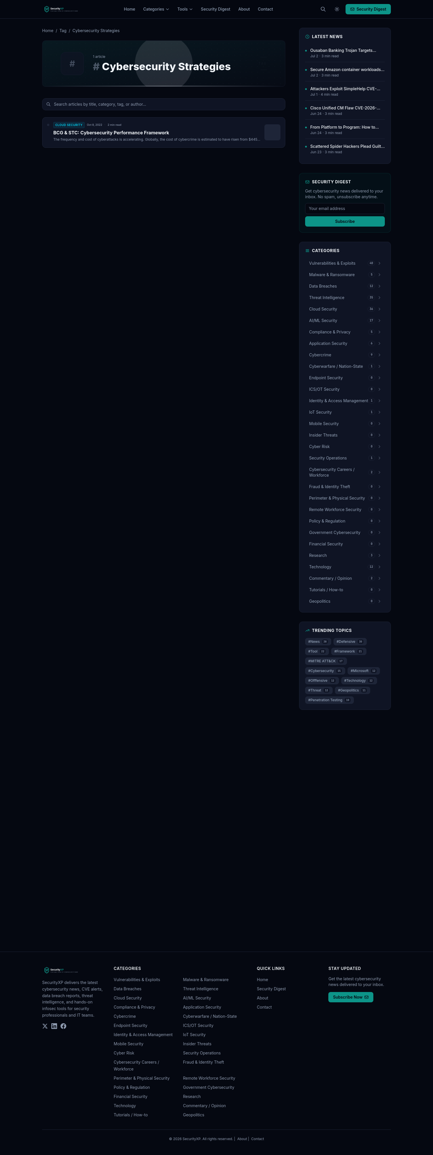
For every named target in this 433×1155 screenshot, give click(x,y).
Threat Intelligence (200, 988)
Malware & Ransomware (206, 979)
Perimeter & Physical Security (142, 1078)
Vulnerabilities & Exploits (137, 979)
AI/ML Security (197, 997)
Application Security (202, 1007)
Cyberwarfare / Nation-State (210, 1016)
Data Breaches (128, 988)
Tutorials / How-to (131, 1114)
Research (192, 1096)
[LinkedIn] (54, 1026)
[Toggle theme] (337, 9)
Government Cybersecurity (208, 1087)
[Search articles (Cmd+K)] (323, 9)
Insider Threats (197, 1043)
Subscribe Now (351, 997)
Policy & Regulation (132, 1087)
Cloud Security (128, 997)
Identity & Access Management (143, 1034)
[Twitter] (45, 1026)
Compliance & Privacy (134, 1007)
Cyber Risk (124, 1052)
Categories (156, 9)
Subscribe (345, 221)
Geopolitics (193, 1114)
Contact (265, 9)
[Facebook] (63, 1026)
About (244, 9)
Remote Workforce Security (209, 1078)
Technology (125, 1105)
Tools (185, 9)
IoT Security (194, 1034)
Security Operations (202, 1052)
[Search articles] (163, 104)
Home (129, 9)
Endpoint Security (130, 1025)
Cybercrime (125, 1016)
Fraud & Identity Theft (203, 1062)
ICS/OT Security (198, 1025)
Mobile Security (128, 1043)
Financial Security (131, 1096)
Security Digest (216, 9)
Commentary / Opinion (204, 1105)
